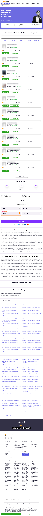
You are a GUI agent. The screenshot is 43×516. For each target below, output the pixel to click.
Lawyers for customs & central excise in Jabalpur (11, 325)
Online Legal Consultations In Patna (8, 488)
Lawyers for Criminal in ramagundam (30, 408)
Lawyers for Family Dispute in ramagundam (10, 359)
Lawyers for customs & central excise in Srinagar (32, 315)
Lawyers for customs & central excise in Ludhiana (11, 333)
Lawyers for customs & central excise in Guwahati (32, 304)
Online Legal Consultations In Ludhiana (25, 488)
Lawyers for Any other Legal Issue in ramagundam (11, 408)
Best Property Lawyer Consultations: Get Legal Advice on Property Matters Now (17, 462)
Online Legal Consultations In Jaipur (17, 480)
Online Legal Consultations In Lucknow (25, 480)
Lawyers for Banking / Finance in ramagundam (10, 367)
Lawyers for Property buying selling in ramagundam (11, 393)
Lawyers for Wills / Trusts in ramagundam (9, 403)
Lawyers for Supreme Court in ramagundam (31, 379)
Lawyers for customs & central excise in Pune (31, 329)
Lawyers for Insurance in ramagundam (9, 381)
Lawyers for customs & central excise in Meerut (10, 344)
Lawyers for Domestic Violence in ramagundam (31, 388)
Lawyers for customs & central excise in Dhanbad (11, 316)
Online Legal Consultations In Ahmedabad (25, 476)
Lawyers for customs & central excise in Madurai (10, 338)
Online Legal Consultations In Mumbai (8, 472)
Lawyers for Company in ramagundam (30, 384)
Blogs (38, 3)
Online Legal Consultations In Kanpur (34, 480)
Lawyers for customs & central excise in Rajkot (31, 310)
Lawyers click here (25, 454)
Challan (27, 3)
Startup (23, 3)
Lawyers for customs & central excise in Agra (10, 340)
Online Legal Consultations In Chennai (34, 472)
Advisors (24, 449)
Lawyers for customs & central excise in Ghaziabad (32, 347)
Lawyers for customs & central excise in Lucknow (32, 342)
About (23, 444)
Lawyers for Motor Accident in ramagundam (31, 400)
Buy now (21, 221)
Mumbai (29, 40)
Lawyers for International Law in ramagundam (10, 383)
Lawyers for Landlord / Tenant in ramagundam (10, 376)
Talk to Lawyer (8, 457)
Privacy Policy (34, 444)
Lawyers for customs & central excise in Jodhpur (10, 335)
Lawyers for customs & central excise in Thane (10, 349)
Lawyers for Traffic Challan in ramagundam (10, 415)
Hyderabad (36, 40)
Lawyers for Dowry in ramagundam (8, 398)
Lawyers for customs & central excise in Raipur (31, 307)
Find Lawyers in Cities (8, 454)
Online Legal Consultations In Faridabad (25, 468)
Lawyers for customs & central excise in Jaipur (31, 333)
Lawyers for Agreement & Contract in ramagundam (11, 388)
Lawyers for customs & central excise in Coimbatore (32, 345)
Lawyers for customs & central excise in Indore (31, 323)
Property (13, 3)
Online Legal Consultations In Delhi (8, 468)
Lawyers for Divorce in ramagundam (30, 383)
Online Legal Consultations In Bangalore (17, 472)
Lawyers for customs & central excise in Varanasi (32, 344)
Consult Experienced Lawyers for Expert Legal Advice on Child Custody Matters (25, 462)
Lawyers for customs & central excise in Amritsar (32, 331)
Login (2, 5)
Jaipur (21, 40)
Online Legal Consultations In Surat (34, 476)
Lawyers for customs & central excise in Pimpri (31, 349)
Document (18, 3)
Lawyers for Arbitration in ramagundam (30, 403)
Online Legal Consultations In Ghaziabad (34, 468)
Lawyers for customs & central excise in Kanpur (31, 340)
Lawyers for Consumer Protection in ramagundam (32, 398)
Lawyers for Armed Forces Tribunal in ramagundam (11, 379)
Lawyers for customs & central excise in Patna (10, 351)
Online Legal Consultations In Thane (25, 484)
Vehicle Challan (8, 492)
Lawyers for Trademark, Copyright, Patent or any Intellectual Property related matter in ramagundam (10, 396)
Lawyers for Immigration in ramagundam (30, 381)
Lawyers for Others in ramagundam (8, 384)
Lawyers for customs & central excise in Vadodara (32, 313)
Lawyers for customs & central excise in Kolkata (10, 345)
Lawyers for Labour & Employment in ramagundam (32, 386)
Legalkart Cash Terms (34, 448)
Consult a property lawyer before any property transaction (34, 462)
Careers (24, 451)
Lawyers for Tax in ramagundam (29, 369)
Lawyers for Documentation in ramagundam (10, 371)
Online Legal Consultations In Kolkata (8, 476)
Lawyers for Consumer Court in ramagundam (31, 371)
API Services (7, 451)
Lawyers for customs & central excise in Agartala (32, 338)
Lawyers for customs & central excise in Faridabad (11, 315)
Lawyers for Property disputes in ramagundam (31, 393)
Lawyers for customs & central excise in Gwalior (10, 323)
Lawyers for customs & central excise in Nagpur (31, 328)
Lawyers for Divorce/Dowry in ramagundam (31, 359)
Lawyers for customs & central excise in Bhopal (31, 320)
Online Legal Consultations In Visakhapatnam (34, 484)
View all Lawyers (21, 176)
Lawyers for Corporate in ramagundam (9, 369)
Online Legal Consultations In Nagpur (8, 480)
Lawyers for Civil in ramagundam (8, 373)
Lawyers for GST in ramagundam (29, 367)
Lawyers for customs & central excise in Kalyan (10, 328)
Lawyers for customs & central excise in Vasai (10, 331)
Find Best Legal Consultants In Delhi (34, 488)
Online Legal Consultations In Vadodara (17, 488)
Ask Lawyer (7, 449)
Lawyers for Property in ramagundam (30, 374)
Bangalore (14, 40)
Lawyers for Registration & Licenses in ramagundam (11, 386)
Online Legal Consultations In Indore (17, 484)
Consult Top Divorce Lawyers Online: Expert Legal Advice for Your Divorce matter (8, 462)
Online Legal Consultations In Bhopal (8, 484)
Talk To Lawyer (5, 3)
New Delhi (6, 40)
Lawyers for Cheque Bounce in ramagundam (31, 373)
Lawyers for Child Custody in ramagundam (9, 364)
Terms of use (33, 446)
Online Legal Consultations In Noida (17, 468)
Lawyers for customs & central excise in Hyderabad (11, 347)
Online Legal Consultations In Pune (17, 476)
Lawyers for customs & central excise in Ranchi (31, 316)
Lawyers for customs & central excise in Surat (10, 313)
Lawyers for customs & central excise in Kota (31, 318)
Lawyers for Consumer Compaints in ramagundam (11, 405)
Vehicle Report (33, 3)
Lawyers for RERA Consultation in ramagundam (10, 412)
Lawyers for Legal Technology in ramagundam (10, 390)
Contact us (24, 446)
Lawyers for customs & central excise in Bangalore (11, 318)
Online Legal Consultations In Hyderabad (25, 472)
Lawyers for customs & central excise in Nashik (10, 329)
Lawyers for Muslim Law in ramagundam (30, 364)
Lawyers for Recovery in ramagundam (9, 374)
